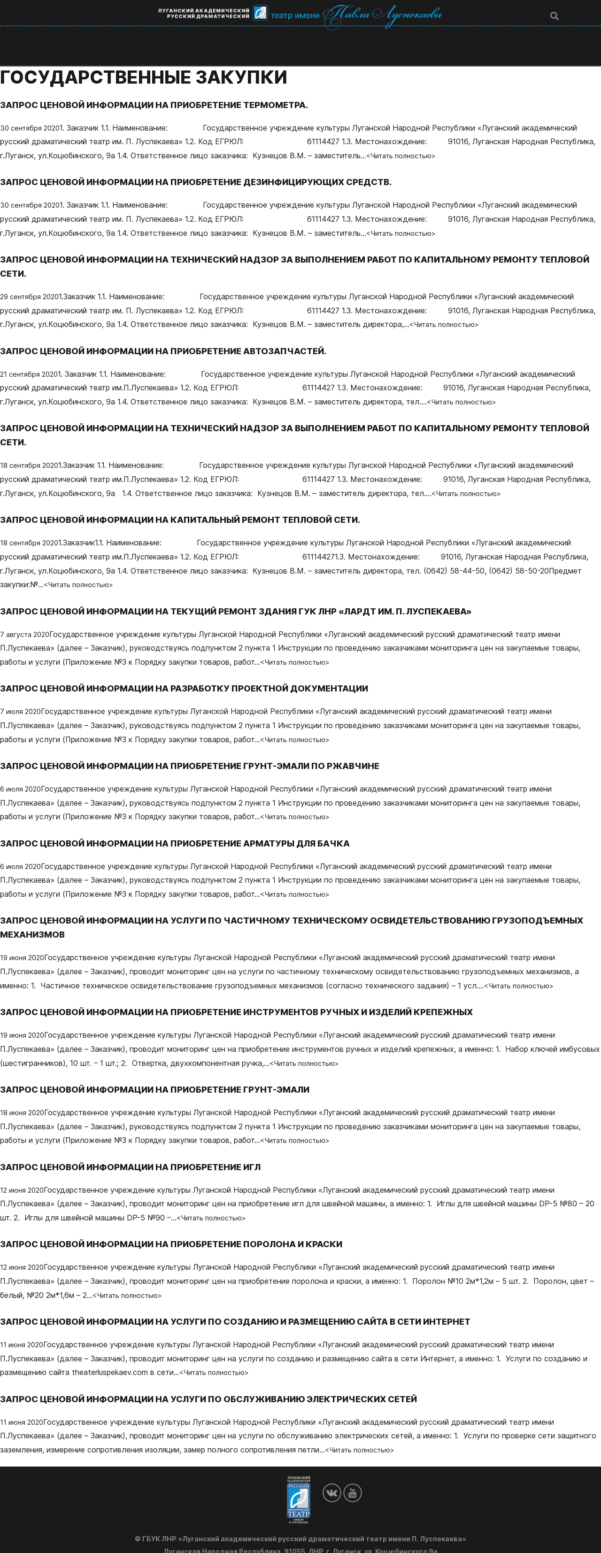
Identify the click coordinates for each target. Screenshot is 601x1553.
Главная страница (81, 34)
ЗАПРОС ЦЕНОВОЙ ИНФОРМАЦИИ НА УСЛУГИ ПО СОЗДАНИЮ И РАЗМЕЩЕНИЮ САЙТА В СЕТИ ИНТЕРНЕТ (255, 1307)
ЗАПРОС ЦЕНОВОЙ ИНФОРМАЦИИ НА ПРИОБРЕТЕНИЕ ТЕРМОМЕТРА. (167, 90)
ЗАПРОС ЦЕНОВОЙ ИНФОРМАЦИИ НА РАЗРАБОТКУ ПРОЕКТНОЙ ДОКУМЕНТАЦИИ (199, 674)
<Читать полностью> (405, 141)
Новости (406, 34)
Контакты (537, 34)
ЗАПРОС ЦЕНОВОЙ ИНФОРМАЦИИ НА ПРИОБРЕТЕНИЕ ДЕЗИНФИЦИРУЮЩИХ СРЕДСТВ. (212, 167)
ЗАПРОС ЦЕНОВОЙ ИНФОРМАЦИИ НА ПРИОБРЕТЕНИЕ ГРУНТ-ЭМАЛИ (169, 1075)
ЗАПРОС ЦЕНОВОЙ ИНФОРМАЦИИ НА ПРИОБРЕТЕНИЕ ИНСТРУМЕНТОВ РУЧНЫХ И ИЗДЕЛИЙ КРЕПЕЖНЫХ (258, 997)
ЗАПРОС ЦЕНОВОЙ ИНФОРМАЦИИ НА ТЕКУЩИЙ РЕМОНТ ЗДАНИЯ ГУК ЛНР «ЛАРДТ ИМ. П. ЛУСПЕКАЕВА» (257, 597)
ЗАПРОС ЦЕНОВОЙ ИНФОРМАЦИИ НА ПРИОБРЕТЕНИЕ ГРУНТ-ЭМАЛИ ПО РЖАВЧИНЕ (207, 751)
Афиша (353, 34)
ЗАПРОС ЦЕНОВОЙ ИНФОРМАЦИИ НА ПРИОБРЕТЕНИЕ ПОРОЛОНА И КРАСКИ (186, 1229)
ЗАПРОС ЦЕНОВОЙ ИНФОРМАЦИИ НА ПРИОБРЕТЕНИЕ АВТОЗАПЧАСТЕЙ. (177, 336)
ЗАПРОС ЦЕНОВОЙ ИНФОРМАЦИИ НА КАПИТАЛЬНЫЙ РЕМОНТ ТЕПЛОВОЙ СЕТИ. (197, 505)
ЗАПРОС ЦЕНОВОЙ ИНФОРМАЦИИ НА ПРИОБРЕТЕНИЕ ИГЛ (142, 1152)
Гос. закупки (471, 34)
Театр (155, 34)
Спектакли (297, 34)
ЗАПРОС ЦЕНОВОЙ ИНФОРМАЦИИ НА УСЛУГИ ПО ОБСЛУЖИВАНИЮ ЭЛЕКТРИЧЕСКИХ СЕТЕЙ (228, 1384)
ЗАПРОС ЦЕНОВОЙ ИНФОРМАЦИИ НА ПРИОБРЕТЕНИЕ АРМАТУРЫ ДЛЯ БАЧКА (190, 829)
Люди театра (223, 34)
